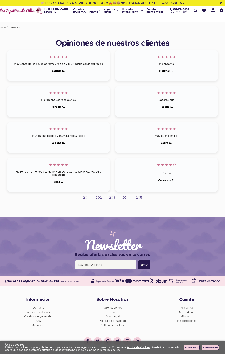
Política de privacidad (112, 320)
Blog (112, 311)
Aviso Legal (112, 316)
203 (112, 197)
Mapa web (38, 324)
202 (99, 197)
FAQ (38, 320)
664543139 (48, 280)
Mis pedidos (186, 311)
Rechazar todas (210, 347)
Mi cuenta (187, 307)
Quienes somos (112, 307)
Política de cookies (112, 324)
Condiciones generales (38, 316)
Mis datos (187, 316)
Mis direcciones (186, 320)
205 (139, 197)
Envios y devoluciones (38, 311)
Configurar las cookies (106, 350)
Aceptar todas (191, 347)
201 (85, 197)
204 (125, 197)
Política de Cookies (138, 347)
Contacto (38, 307)
